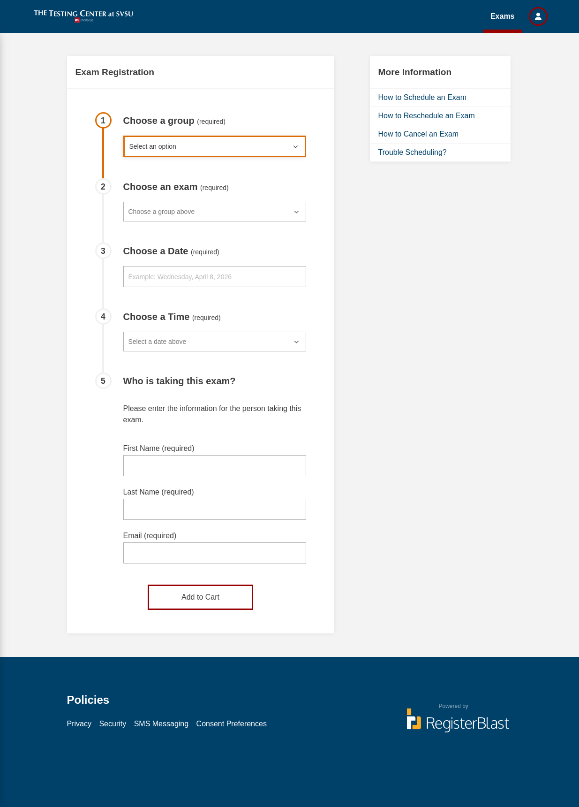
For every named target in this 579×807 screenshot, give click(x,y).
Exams (502, 16)
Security (112, 724)
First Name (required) (159, 448)
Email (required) (150, 536)
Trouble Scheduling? (412, 152)
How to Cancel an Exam (418, 134)
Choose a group (174, 120)
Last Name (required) (158, 492)
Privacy (79, 724)
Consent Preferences (231, 724)
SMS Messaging (161, 724)
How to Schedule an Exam (422, 97)
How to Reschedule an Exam (426, 116)
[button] (538, 16)
